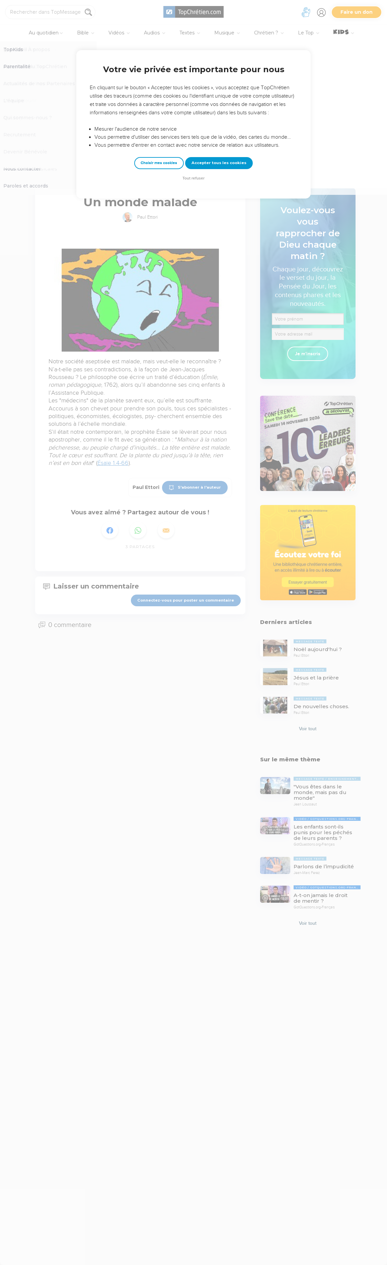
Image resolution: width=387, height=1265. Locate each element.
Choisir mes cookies (159, 163)
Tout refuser (193, 178)
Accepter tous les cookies (218, 162)
